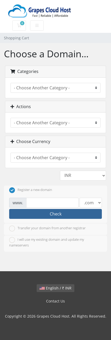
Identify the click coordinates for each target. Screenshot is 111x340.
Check (56, 214)
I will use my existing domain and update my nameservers (46, 242)
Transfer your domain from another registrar (47, 228)
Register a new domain (30, 190)
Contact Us (55, 301)
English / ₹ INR (55, 288)
